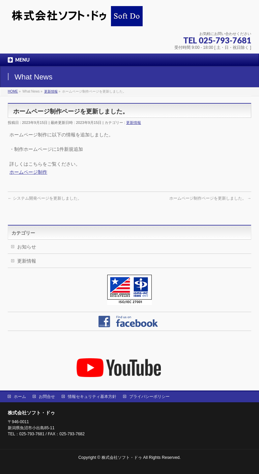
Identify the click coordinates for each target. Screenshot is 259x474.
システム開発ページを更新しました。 (45, 198)
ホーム (20, 396)
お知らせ (26, 246)
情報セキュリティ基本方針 (92, 396)
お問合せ (47, 396)
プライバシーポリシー (149, 396)
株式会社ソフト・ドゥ (122, 457)
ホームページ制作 (28, 172)
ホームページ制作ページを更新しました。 (210, 198)
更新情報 (133, 123)
